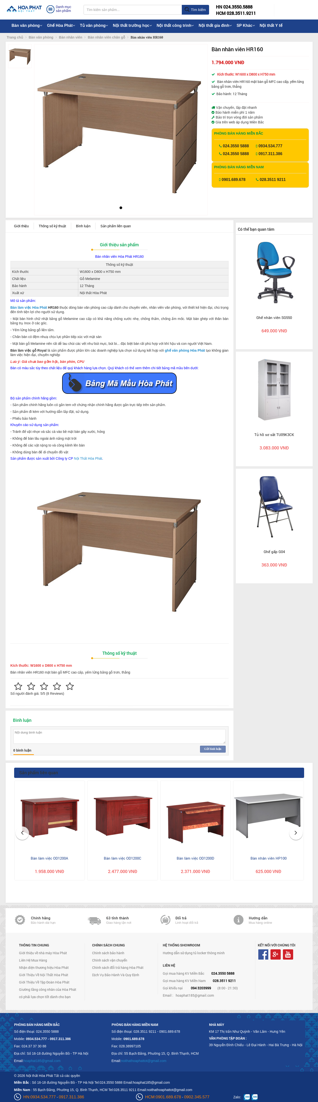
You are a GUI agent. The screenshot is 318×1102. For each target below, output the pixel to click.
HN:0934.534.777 (39, 1097)
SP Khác (246, 25)
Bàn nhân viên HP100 (269, 858)
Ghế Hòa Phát (61, 25)
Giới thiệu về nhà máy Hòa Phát (43, 953)
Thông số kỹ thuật (52, 226)
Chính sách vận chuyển (109, 960)
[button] (42, 119)
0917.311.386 (270, 154)
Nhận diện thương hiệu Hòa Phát (44, 967)
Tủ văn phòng (94, 25)
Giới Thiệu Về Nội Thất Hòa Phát (43, 975)
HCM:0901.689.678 (163, 1097)
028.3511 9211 (273, 180)
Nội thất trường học (132, 25)
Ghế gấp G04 (274, 551)
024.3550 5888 (236, 146)
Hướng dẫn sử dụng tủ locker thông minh (194, 953)
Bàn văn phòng (27, 25)
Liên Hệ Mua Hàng (33, 960)
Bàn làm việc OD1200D (195, 858)
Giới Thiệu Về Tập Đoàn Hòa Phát (44, 982)
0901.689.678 (234, 180)
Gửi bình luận (212, 748)
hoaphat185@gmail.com (195, 995)
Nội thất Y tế (271, 25)
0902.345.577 (196, 1097)
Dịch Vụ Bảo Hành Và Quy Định (115, 975)
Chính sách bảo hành (108, 953)
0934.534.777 (270, 146)
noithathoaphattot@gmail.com (143, 1061)
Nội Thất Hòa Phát (88, 458)
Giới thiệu (21, 226)
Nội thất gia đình (215, 25)
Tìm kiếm (195, 9)
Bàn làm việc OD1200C (122, 858)
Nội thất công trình (175, 25)
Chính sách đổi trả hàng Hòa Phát (118, 967)
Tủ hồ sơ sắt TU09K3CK (274, 434)
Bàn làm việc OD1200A (49, 858)
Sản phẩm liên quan (115, 226)
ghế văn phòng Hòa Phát (185, 350)
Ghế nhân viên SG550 (274, 317)
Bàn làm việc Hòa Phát (28, 307)
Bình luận (83, 226)
